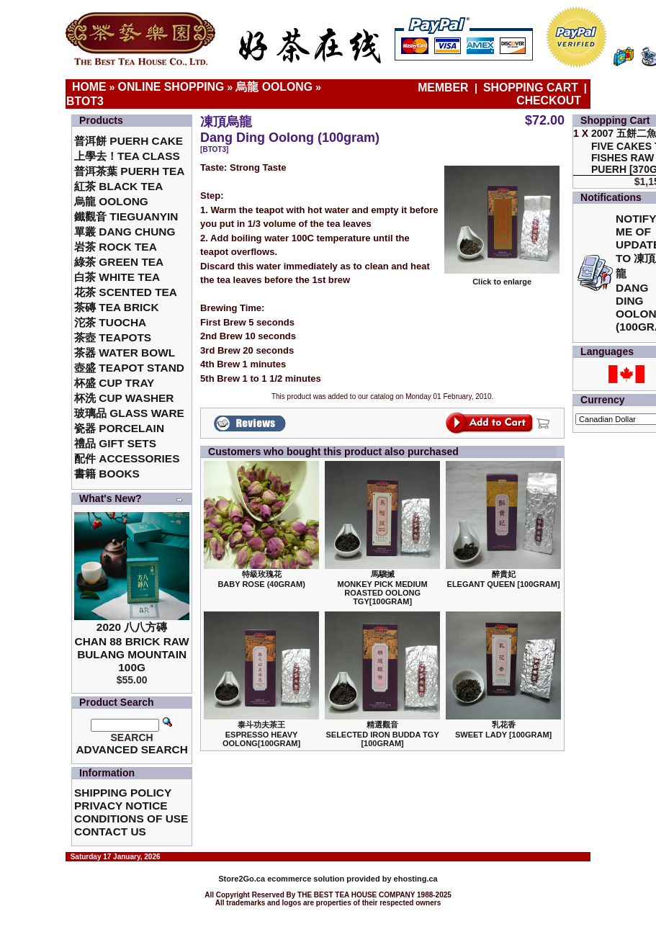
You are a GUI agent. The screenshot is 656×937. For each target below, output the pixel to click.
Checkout (548, 100)
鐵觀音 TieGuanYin (126, 216)
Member (445, 87)
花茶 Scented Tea (125, 292)
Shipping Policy (122, 792)
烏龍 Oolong (274, 87)
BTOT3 (85, 101)
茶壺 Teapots (112, 337)
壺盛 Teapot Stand (129, 368)
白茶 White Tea (117, 277)
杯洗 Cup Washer (124, 398)
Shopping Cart (530, 87)
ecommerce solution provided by (305, 878)
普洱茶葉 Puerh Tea (129, 171)
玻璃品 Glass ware (129, 413)
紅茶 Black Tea (118, 186)
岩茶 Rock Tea (115, 247)
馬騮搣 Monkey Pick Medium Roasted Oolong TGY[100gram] (383, 588)
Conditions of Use (131, 818)
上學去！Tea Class (127, 156)
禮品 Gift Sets (115, 443)
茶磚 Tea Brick (116, 307)
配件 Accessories (126, 458)
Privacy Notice (120, 805)
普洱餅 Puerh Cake (128, 141)
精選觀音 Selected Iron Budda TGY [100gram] (382, 734)
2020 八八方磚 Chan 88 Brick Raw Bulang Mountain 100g (132, 647)
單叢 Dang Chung (124, 231)
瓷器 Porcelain (119, 428)
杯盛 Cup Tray (114, 383)
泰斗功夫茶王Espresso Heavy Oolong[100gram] (261, 734)
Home (89, 87)
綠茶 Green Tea (118, 262)
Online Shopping (171, 87)
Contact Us (110, 831)
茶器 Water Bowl (124, 352)
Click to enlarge (502, 278)
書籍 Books (107, 473)
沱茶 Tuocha (110, 322)
